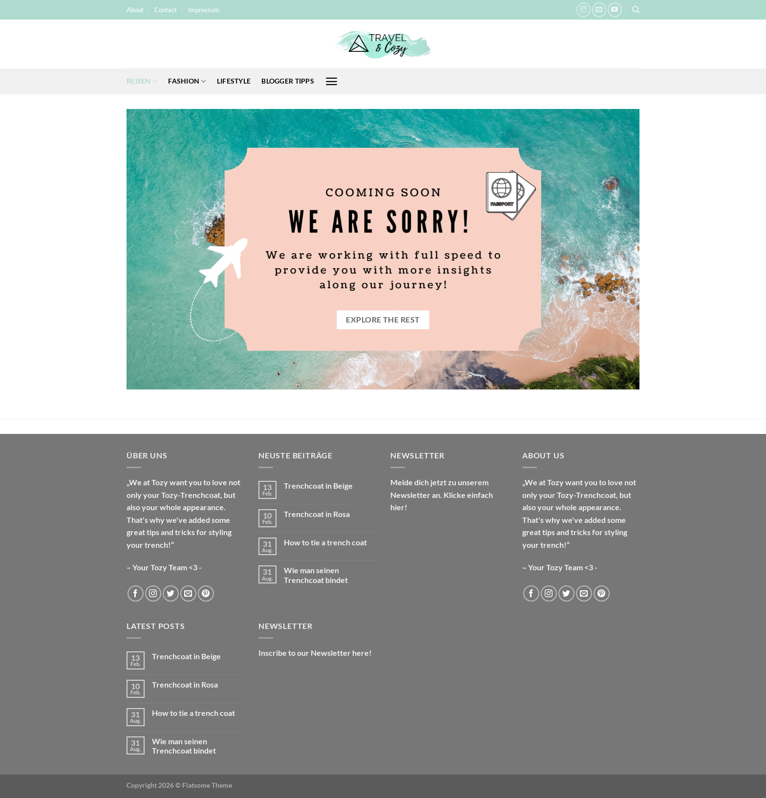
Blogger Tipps (287, 81)
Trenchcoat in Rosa (317, 513)
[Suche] (635, 10)
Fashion (187, 81)
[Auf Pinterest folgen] (206, 593)
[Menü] (331, 81)
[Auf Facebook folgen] (136, 593)
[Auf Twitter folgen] (171, 593)
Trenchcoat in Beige (318, 485)
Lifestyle (234, 81)
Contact (165, 10)
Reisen (142, 81)
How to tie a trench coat (325, 542)
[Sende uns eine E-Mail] (599, 9)
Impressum (203, 10)
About (135, 10)
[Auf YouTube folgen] (615, 9)
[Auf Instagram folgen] (583, 9)
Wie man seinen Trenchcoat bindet (316, 574)
